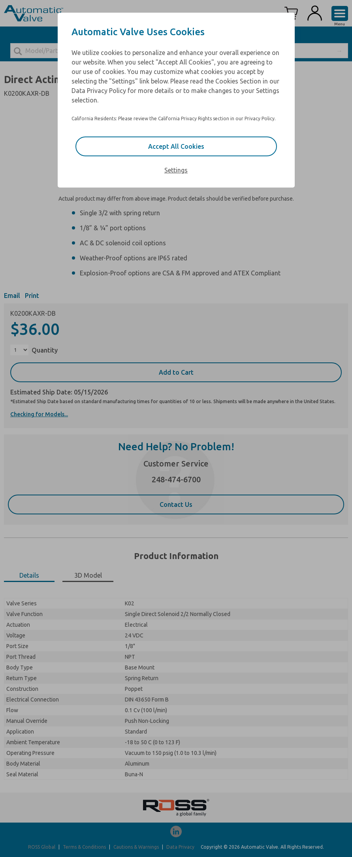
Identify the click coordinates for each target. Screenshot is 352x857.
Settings (176, 170)
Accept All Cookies (176, 146)
